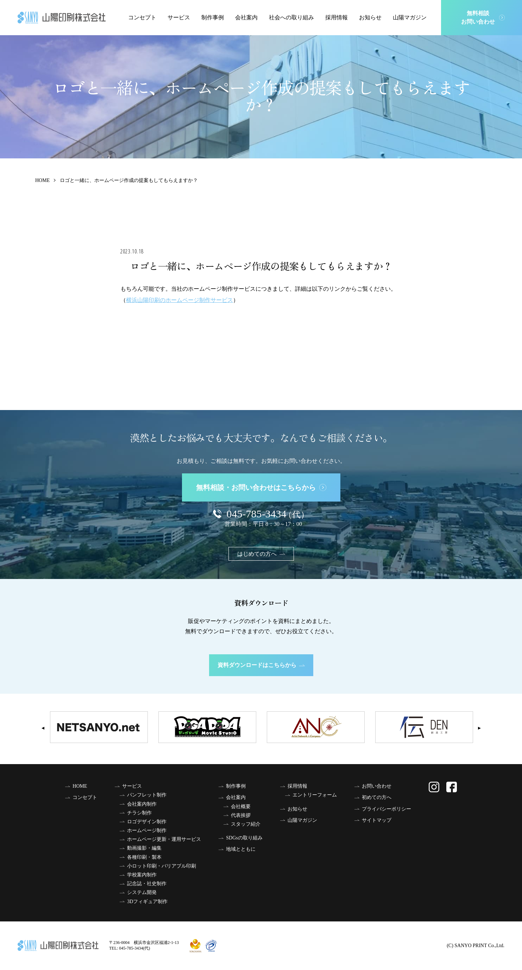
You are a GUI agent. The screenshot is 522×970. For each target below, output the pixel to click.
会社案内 (246, 17)
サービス (179, 17)
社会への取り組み (291, 17)
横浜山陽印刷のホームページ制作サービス (179, 300)
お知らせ (370, 17)
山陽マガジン (410, 17)
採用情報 (336, 17)
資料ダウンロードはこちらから (261, 665)
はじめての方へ (261, 554)
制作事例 (212, 17)
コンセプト (142, 17)
